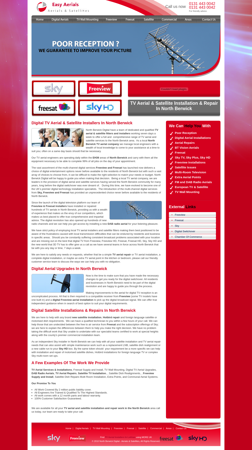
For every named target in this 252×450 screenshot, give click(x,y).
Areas (188, 19)
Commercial (169, 19)
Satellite (148, 19)
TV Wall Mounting (88, 19)
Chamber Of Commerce (188, 236)
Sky (177, 225)
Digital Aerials (60, 19)
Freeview (112, 19)
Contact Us (208, 19)
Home (40, 19)
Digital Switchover (185, 231)
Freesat (130, 19)
